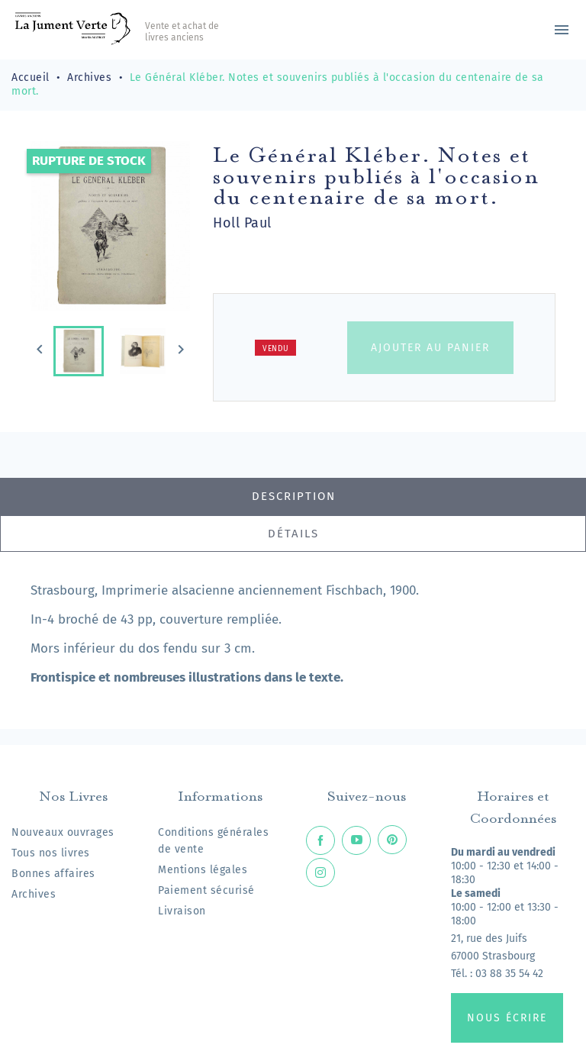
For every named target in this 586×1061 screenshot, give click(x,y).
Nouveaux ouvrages (62, 832)
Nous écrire (507, 1017)
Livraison (182, 911)
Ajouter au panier (430, 347)
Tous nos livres (50, 853)
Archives (33, 894)
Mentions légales (202, 869)
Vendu (275, 348)
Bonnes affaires (53, 873)
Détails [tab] (293, 533)
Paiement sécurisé (206, 890)
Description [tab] (294, 496)
